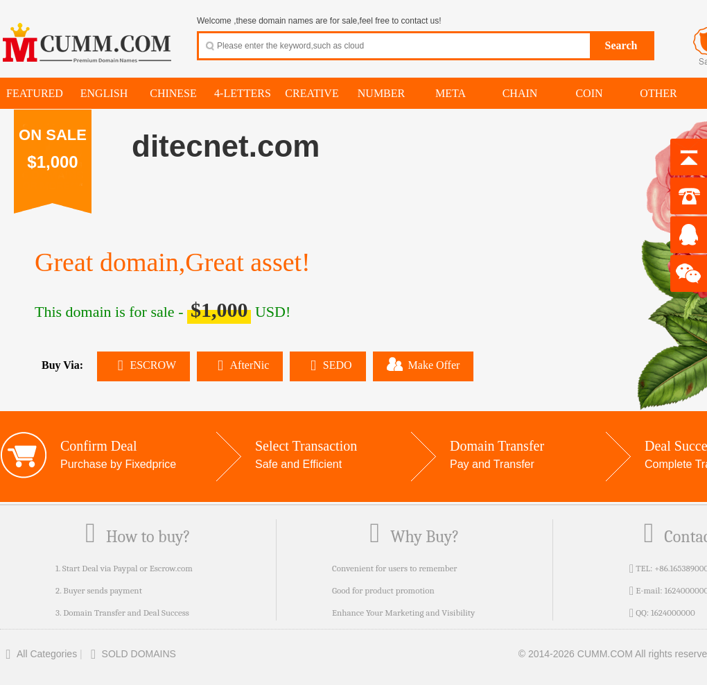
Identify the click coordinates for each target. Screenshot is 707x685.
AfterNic (240, 365)
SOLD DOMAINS (130, 653)
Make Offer (423, 364)
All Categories (38, 653)
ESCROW (143, 365)
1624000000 (673, 612)
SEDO (327, 365)
